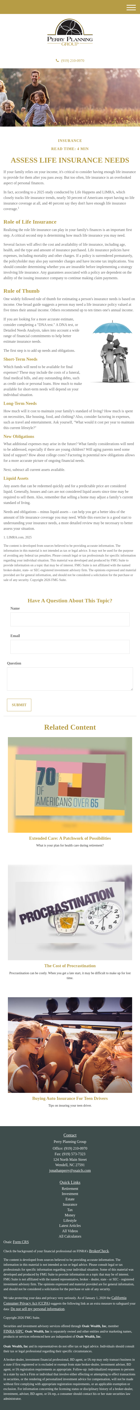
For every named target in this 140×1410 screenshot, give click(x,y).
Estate (69, 1199)
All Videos (70, 1231)
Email (15, 636)
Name (15, 608)
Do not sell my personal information (37, 1309)
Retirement (70, 1189)
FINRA (9, 1331)
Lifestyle (70, 1220)
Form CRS (21, 1242)
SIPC (19, 1331)
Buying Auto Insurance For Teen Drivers (70, 1098)
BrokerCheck (99, 1251)
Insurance (70, 1204)
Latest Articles (70, 1226)
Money (70, 1215)
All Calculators (70, 1236)
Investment (70, 1194)
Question (14, 663)
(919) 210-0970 (70, 61)
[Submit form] (19, 705)
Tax (70, 1210)
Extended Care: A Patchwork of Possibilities (70, 838)
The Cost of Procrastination (69, 965)
